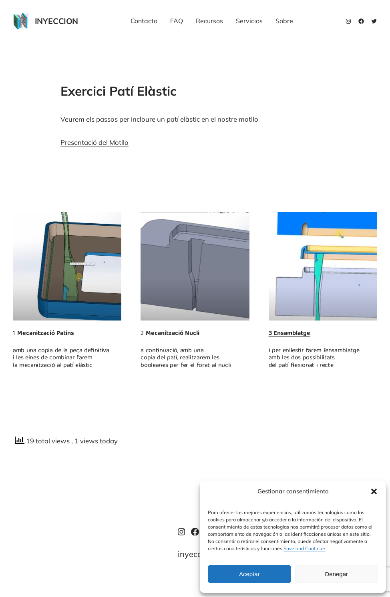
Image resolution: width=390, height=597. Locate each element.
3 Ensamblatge (289, 333)
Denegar (336, 574)
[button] (374, 491)
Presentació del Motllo (94, 142)
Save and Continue (304, 548)
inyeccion (56, 21)
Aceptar (249, 574)
